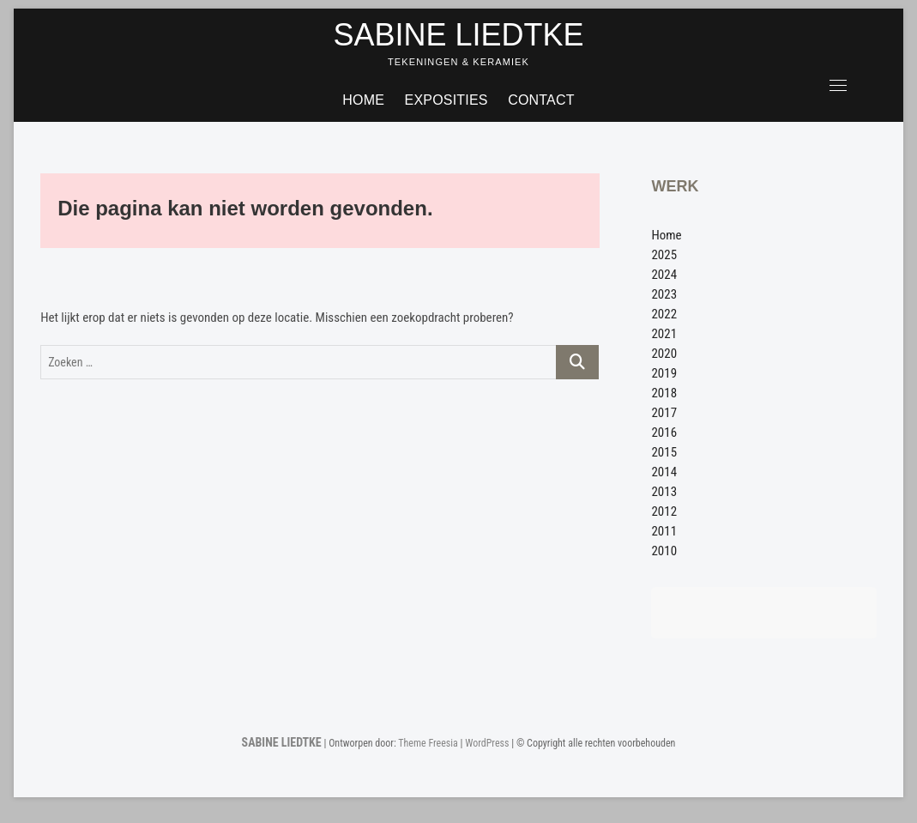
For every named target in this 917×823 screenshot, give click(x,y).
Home (363, 100)
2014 (664, 472)
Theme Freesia (427, 743)
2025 (664, 255)
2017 (664, 413)
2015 (664, 452)
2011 (664, 531)
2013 (664, 491)
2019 (664, 373)
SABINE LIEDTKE (458, 34)
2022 (664, 314)
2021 (664, 334)
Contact (541, 100)
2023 (664, 294)
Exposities (446, 100)
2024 (664, 274)
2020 (664, 353)
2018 (664, 393)
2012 (664, 511)
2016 (664, 432)
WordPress (487, 743)
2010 (664, 551)
